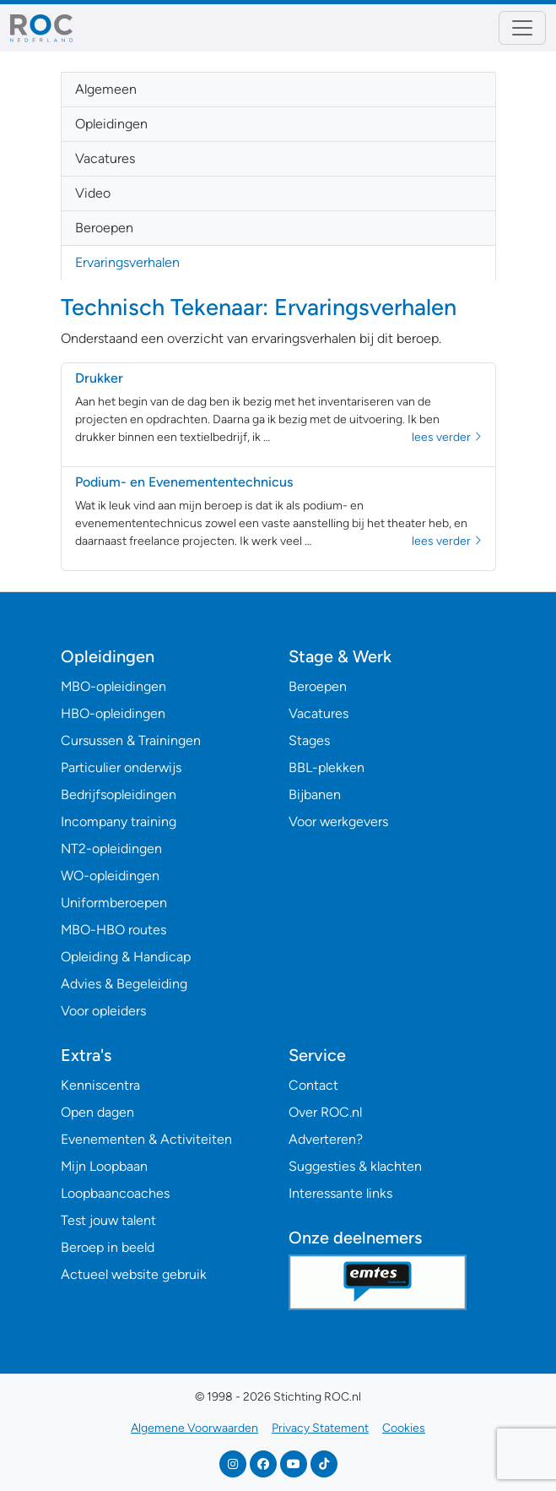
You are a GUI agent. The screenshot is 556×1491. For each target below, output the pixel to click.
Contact (313, 1085)
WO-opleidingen (110, 876)
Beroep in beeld (107, 1247)
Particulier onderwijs (121, 767)
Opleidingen (111, 124)
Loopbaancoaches (115, 1193)
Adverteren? (326, 1139)
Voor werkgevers (338, 822)
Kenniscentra (100, 1085)
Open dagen (97, 1112)
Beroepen (104, 228)
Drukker (99, 378)
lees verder (447, 437)
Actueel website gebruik (134, 1274)
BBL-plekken (326, 767)
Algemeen (106, 89)
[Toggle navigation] (522, 28)
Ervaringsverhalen (127, 262)
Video (93, 193)
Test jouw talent (108, 1220)
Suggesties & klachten (355, 1166)
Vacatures (105, 158)
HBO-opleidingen (113, 713)
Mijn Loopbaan (104, 1166)
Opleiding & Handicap (126, 957)
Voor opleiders (103, 1011)
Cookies (403, 1428)
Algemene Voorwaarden (194, 1428)
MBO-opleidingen (113, 686)
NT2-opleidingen (111, 849)
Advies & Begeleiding (124, 984)
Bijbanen (315, 794)
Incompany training (118, 822)
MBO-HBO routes (113, 930)
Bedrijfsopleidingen (118, 794)
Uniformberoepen (114, 903)
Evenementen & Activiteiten (146, 1139)
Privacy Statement (320, 1428)
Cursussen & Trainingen (131, 740)
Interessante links (340, 1193)
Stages (309, 740)
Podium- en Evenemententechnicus (184, 482)
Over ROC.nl (325, 1112)
